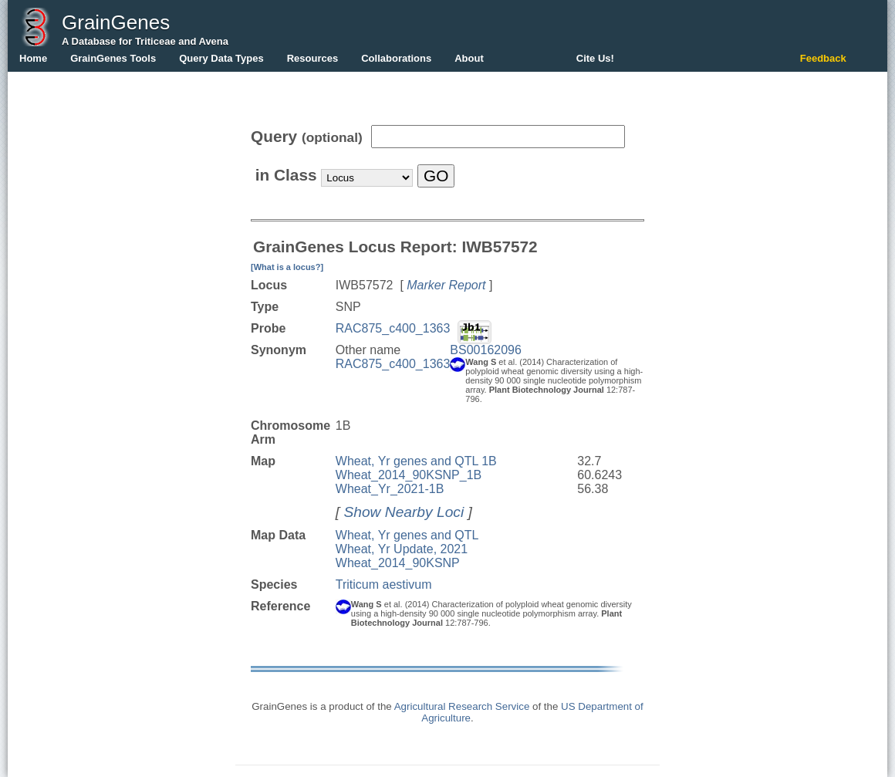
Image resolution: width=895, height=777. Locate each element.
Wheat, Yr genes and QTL (407, 535)
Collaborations (396, 58)
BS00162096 (486, 349)
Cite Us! (595, 58)
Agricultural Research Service (462, 706)
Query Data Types (221, 58)
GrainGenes (116, 22)
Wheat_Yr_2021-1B (390, 488)
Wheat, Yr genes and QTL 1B (416, 461)
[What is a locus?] (287, 267)
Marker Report (446, 285)
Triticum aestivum (384, 584)
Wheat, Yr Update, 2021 (402, 549)
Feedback (823, 58)
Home (33, 58)
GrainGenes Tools (113, 58)
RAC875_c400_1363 (393, 328)
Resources (312, 58)
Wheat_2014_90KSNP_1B (408, 474)
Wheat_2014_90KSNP (398, 562)
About (469, 58)
